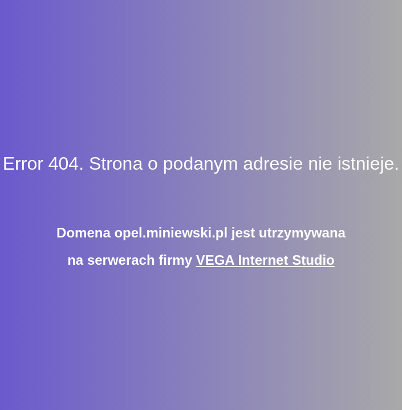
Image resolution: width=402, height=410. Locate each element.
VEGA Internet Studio (265, 260)
